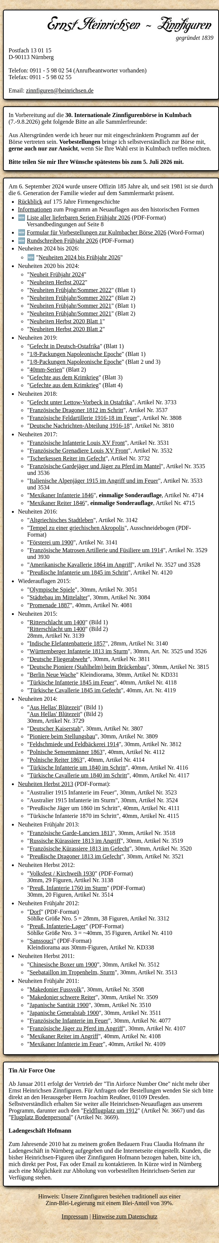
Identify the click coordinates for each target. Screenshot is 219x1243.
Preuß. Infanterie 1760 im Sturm (68, 888)
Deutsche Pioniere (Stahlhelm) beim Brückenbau (88, 667)
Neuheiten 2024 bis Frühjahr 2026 (80, 257)
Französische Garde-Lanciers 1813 (71, 833)
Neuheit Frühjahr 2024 (57, 274)
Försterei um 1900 (51, 542)
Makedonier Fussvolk (56, 989)
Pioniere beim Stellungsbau (62, 736)
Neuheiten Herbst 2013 (45, 784)
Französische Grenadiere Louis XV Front (79, 450)
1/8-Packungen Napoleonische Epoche (76, 354)
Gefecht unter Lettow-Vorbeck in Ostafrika (81, 402)
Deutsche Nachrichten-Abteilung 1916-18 (80, 426)
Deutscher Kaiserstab (55, 728)
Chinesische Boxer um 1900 (63, 964)
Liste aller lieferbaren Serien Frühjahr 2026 (78, 217)
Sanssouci (42, 941)
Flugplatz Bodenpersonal (41, 1117)
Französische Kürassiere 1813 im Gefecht (79, 848)
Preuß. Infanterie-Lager (58, 926)
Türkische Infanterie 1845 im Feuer (72, 682)
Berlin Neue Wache (53, 674)
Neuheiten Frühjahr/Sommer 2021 (71, 305)
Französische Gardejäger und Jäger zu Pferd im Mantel (95, 466)
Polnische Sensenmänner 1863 (66, 752)
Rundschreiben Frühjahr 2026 (62, 240)
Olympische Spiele (52, 589)
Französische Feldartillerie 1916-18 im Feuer (83, 418)
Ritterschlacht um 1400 (57, 622)
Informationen (35, 209)
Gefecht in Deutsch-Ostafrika (65, 346)
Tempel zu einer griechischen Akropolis (77, 528)
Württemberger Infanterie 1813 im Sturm (79, 651)
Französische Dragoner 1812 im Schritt (77, 410)
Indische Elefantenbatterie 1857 (67, 643)
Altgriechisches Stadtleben (61, 520)
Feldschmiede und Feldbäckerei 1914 (74, 744)
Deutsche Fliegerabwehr (59, 659)
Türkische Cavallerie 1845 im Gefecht (75, 690)
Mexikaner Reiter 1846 (57, 503)
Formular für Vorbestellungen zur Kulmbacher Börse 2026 (96, 232)
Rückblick (30, 201)
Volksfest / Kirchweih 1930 (62, 873)
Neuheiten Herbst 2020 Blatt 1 (66, 321)
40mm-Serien (46, 369)
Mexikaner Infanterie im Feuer (66, 1044)
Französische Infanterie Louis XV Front (77, 443)
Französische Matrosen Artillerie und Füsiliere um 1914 (96, 550)
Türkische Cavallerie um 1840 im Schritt (78, 775)
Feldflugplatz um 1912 (110, 1110)
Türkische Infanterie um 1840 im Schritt (78, 767)
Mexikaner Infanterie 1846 (61, 495)
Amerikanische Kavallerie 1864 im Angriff (81, 564)
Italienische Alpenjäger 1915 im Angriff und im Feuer (94, 481)
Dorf (35, 912)
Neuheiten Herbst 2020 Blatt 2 (66, 329)
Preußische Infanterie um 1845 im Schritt (79, 572)
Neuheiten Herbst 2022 (57, 282)
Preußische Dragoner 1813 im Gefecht (75, 856)
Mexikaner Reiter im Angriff (64, 1036)
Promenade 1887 (50, 605)
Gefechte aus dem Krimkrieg (64, 377)
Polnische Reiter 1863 (56, 760)
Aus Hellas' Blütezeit (55, 707)
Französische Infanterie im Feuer (69, 1020)
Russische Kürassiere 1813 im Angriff (75, 841)
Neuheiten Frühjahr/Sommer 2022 (71, 290)
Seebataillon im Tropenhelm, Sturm (72, 972)
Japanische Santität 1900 (59, 1005)
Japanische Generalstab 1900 (64, 1013)
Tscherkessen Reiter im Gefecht (68, 458)
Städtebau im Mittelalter (59, 597)
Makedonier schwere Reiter (63, 997)
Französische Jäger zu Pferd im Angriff (76, 1028)
